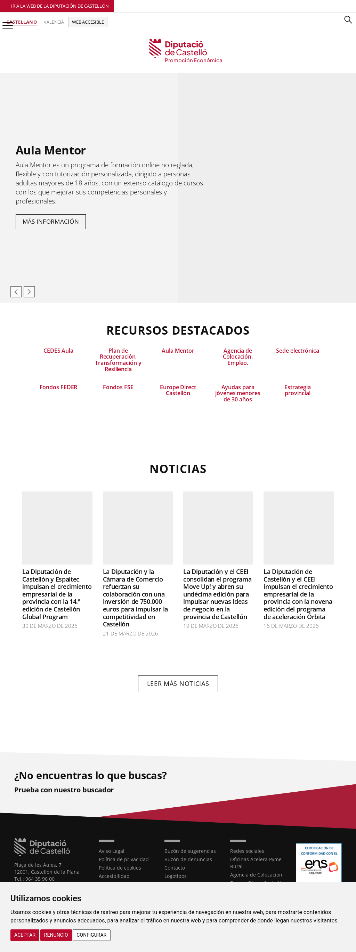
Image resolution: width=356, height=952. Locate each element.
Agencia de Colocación (256, 874)
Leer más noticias (178, 683)
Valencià (54, 22)
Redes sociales (247, 851)
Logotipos (175, 876)
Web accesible (88, 22)
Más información (51, 221)
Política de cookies (120, 867)
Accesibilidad (114, 876)
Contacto (174, 867)
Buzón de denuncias (188, 859)
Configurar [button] (91, 935)
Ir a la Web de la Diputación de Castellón (60, 6)
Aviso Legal (111, 851)
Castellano (21, 22)
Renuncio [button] (56, 935)
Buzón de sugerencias (190, 851)
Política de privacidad (124, 859)
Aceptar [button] (24, 935)
